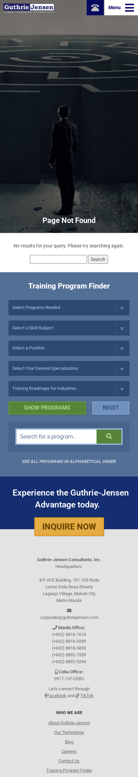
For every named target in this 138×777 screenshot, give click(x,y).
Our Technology (69, 732)
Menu (121, 8)
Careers (69, 751)
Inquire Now (69, 527)
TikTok (86, 695)
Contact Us (69, 760)
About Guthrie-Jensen (69, 722)
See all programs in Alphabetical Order (69, 461)
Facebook (56, 695)
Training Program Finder (69, 770)
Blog (69, 741)
